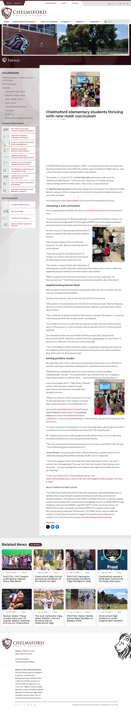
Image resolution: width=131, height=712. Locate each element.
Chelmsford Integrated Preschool (19, 118)
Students (66, 22)
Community (95, 22)
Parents (81, 22)
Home (6, 22)
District (9, 3)
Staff (65, 3)
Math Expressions (98, 210)
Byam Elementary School (68, 409)
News (63, 119)
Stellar (116, 705)
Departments (51, 3)
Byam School (10, 103)
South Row (9, 114)
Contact (75, 3)
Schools (18, 3)
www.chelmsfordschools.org (98, 517)
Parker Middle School (14, 99)
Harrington (9, 110)
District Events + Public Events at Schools (17, 79)
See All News (35, 545)
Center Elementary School (16, 107)
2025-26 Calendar (49, 22)
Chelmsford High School (15, 92)
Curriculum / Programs (24, 22)
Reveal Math (73, 200)
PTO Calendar (9, 84)
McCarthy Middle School (15, 95)
